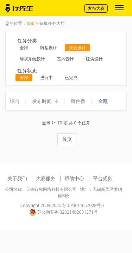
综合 (15, 101)
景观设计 (77, 48)
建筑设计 (94, 59)
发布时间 (45, 101)
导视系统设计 (32, 59)
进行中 (46, 77)
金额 (103, 101)
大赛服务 (46, 178)
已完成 (71, 77)
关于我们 (17, 178)
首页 (30, 23)
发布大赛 (96, 8)
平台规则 (103, 178)
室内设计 (65, 59)
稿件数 (78, 101)
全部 (24, 48)
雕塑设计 (48, 48)
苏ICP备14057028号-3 (83, 205)
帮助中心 (74, 178)
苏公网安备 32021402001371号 (63, 212)
